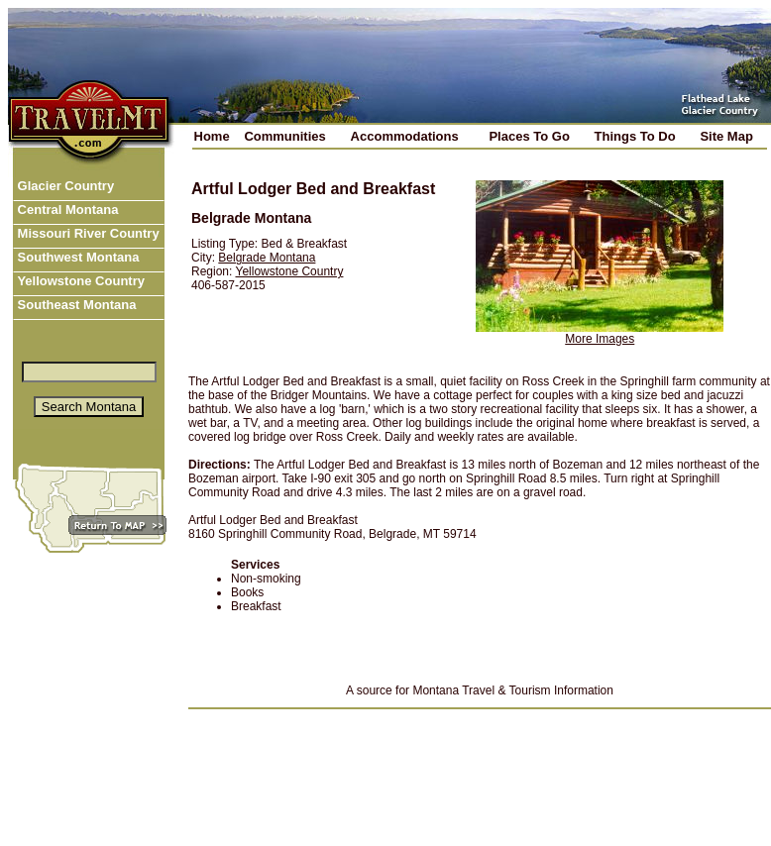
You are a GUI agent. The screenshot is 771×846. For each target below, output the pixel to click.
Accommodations (405, 136)
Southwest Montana (76, 257)
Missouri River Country (87, 233)
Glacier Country (64, 185)
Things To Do (635, 136)
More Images (599, 339)
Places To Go (529, 136)
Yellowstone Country (79, 280)
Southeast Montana (75, 304)
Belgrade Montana (266, 257)
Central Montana (66, 209)
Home (212, 136)
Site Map (726, 136)
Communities (284, 136)
